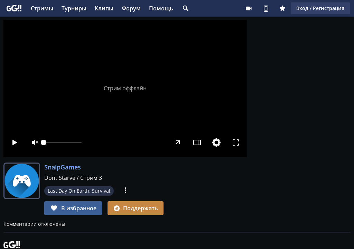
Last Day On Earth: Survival (79, 190)
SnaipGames (62, 167)
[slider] (63, 142)
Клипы (104, 8)
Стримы (42, 8)
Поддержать (135, 208)
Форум (131, 8)
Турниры (74, 8)
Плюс (282, 8)
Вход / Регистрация (320, 8)
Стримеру (248, 8)
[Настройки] (216, 142)
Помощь (161, 8)
